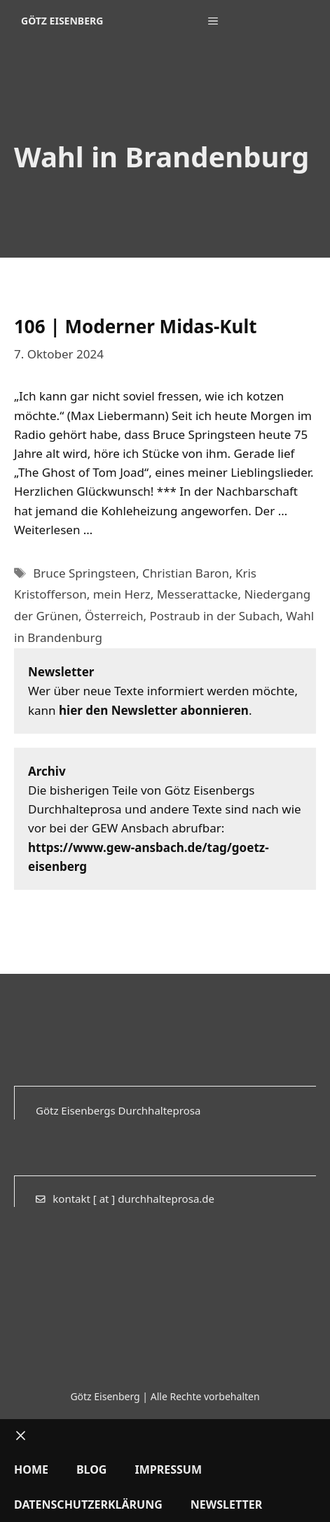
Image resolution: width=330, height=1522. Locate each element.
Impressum (168, 1469)
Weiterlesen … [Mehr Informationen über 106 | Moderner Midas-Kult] (53, 530)
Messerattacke (197, 594)
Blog (91, 1469)
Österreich (114, 616)
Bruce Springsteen (84, 573)
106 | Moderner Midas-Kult (135, 326)
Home (31, 1469)
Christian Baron (185, 573)
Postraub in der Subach (214, 616)
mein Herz (122, 594)
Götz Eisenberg (62, 20)
